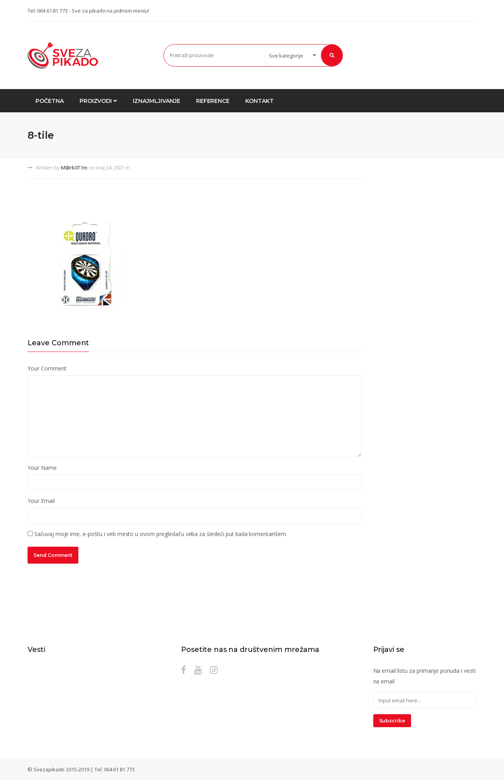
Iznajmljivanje (156, 100)
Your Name (42, 467)
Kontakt (259, 100)
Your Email (41, 500)
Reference (213, 100)
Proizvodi (98, 100)
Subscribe (392, 721)
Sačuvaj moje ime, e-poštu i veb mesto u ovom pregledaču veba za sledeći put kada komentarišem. (160, 534)
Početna (49, 100)
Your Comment (47, 368)
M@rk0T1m (74, 167)
